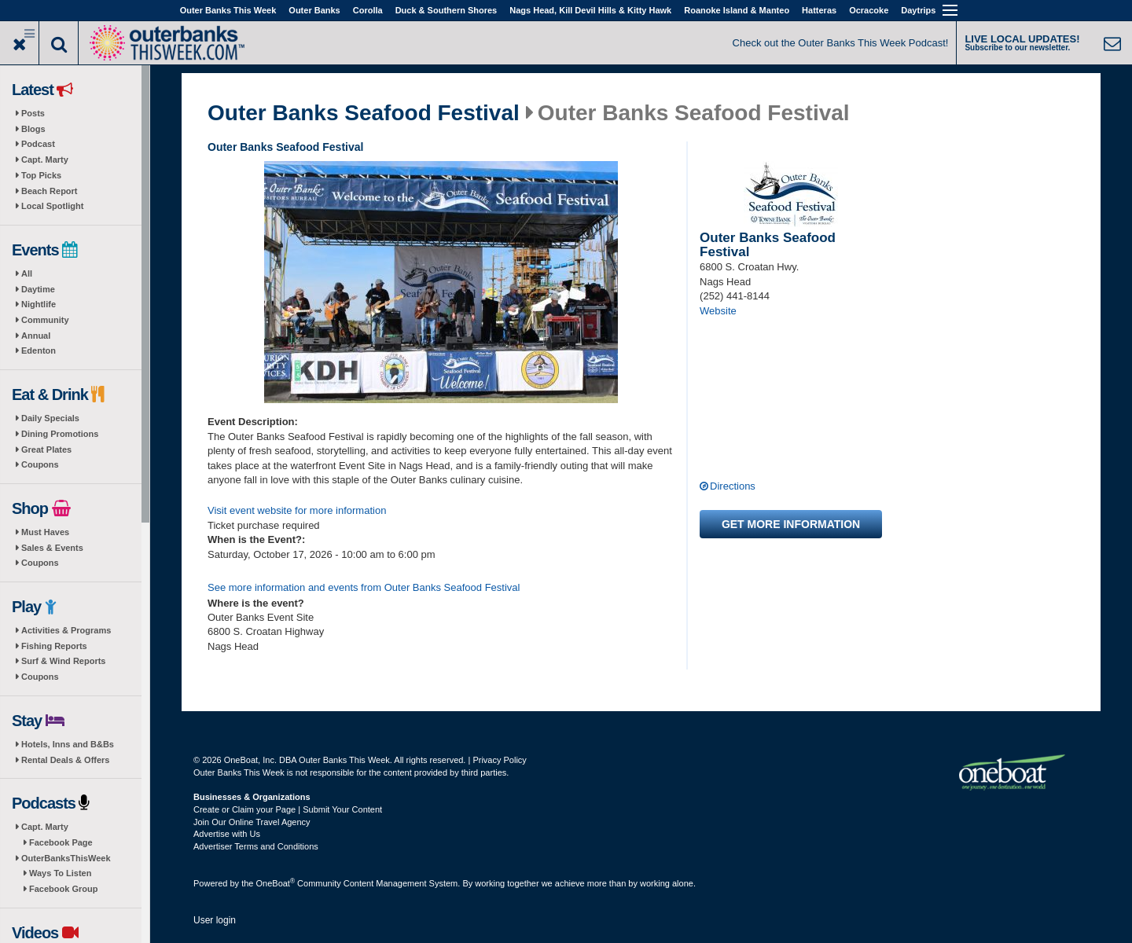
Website (718, 311)
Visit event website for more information (297, 510)
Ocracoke (868, 10)
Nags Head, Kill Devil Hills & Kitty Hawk (590, 10)
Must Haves (45, 532)
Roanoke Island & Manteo (736, 10)
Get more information (791, 524)
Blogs (33, 129)
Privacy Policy (499, 760)
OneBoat (276, 883)
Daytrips (918, 10)
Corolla (368, 10)
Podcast (38, 144)
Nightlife (38, 304)
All (26, 273)
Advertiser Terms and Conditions (255, 846)
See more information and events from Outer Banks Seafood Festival (364, 587)
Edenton (38, 350)
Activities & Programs (66, 630)
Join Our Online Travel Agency (252, 822)
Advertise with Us (226, 833)
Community (45, 320)
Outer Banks (314, 10)
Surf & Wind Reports (63, 661)
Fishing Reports (54, 646)
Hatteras (819, 10)
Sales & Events (52, 547)
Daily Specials (50, 418)
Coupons (40, 464)
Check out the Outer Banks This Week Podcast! (841, 43)
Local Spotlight (52, 206)
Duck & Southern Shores (446, 10)
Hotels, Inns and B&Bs (67, 744)
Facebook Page (61, 842)
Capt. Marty (44, 159)
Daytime (38, 289)
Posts (33, 113)
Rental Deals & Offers (65, 760)
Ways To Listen (60, 873)
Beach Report (49, 191)
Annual (35, 335)
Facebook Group (63, 888)
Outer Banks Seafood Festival (364, 113)
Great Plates (46, 449)
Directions (732, 486)
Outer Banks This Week (228, 10)
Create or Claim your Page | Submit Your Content (287, 809)
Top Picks (41, 175)
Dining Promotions (59, 433)
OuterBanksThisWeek (66, 858)
